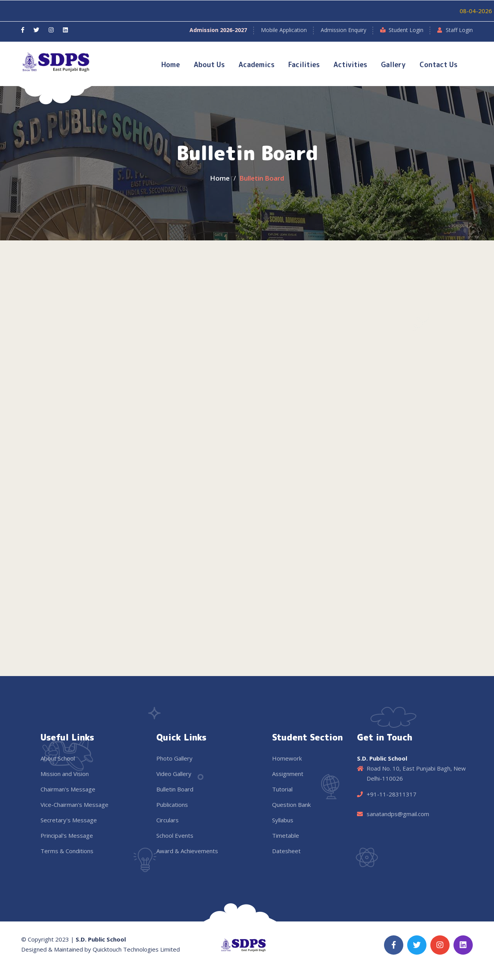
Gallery (393, 64)
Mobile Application (284, 30)
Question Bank (291, 804)
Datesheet (286, 851)
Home (170, 64)
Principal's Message (67, 835)
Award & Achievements (187, 851)
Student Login (406, 30)
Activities (350, 64)
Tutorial (282, 789)
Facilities (304, 64)
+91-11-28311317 (391, 794)
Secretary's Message (69, 820)
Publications (172, 804)
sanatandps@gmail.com (398, 814)
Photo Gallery (174, 758)
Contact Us (438, 64)
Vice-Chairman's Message (74, 804)
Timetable (285, 835)
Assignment (287, 774)
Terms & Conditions (67, 851)
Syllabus (282, 820)
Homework (287, 758)
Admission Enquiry (343, 30)
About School (58, 758)
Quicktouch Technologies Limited (136, 949)
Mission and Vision (65, 774)
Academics (256, 64)
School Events (174, 835)
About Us (209, 64)
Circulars (167, 820)
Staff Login (459, 30)
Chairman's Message (68, 789)
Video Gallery (173, 774)
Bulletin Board (174, 789)
